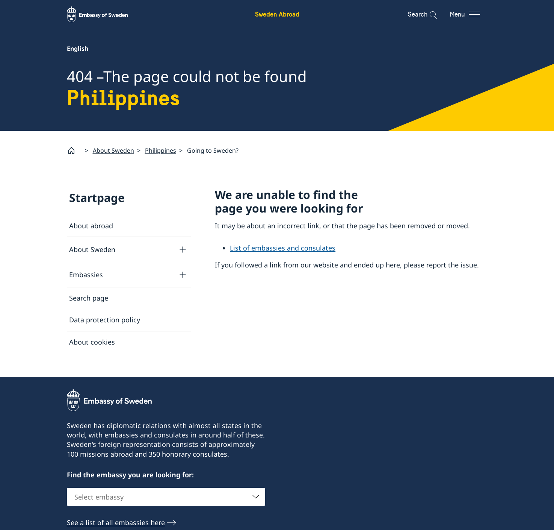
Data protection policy (104, 319)
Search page (88, 297)
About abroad (91, 225)
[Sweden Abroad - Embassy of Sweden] (104, 14)
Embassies (86, 274)
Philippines (160, 150)
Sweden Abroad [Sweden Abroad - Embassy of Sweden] (277, 14)
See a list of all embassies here (116, 522)
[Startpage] (74, 150)
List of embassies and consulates (282, 247)
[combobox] (166, 497)
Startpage (97, 197)
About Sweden (113, 150)
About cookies (92, 341)
